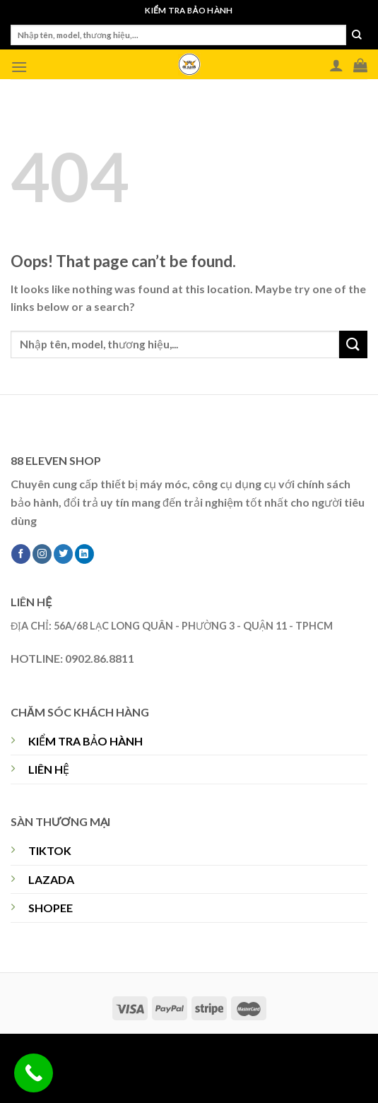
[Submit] (356, 35)
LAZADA (51, 879)
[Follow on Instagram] (42, 554)
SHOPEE (50, 907)
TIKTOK (49, 850)
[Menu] (19, 66)
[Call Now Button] (33, 1073)
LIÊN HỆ (48, 769)
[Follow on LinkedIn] (84, 554)
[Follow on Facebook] (20, 554)
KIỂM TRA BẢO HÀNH (85, 741)
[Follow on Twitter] (63, 554)
